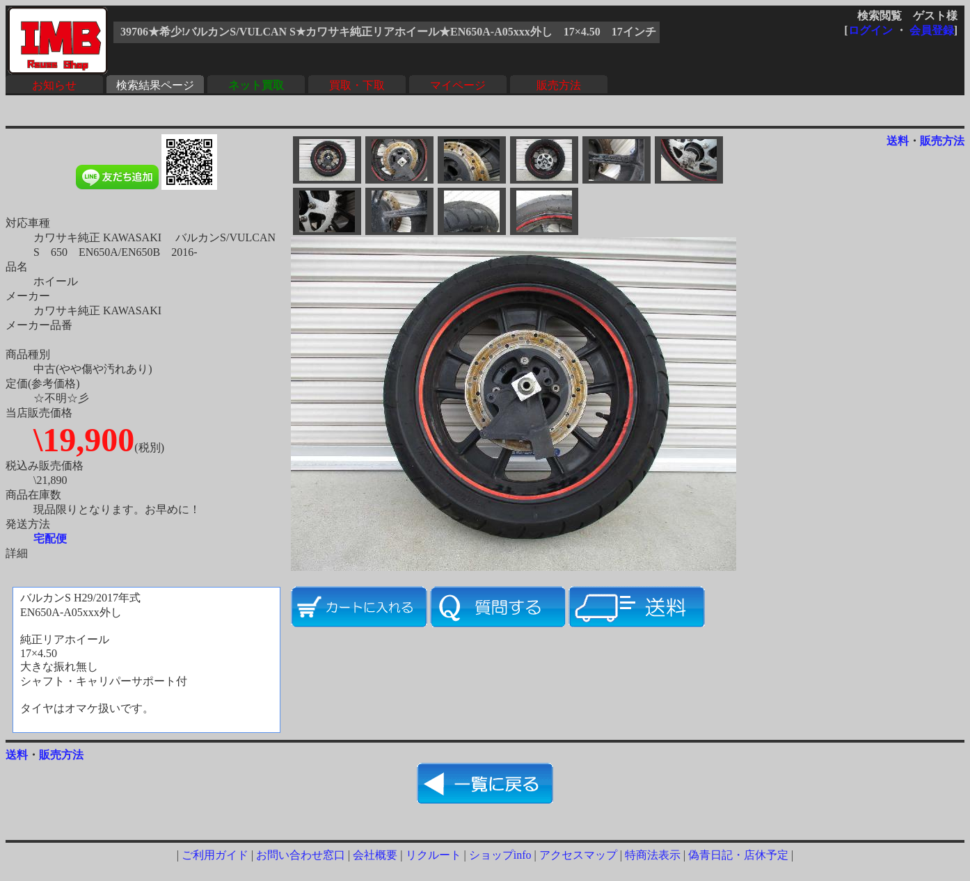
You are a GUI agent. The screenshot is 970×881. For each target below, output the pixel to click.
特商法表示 (653, 855)
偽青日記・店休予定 (738, 855)
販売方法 (558, 85)
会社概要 (375, 855)
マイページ (458, 85)
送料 (897, 141)
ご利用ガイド (215, 855)
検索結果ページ (155, 85)
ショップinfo (500, 855)
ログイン (870, 30)
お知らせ (54, 85)
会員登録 (931, 30)
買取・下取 (357, 85)
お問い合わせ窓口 (300, 855)
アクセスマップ (578, 855)
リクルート (433, 855)
